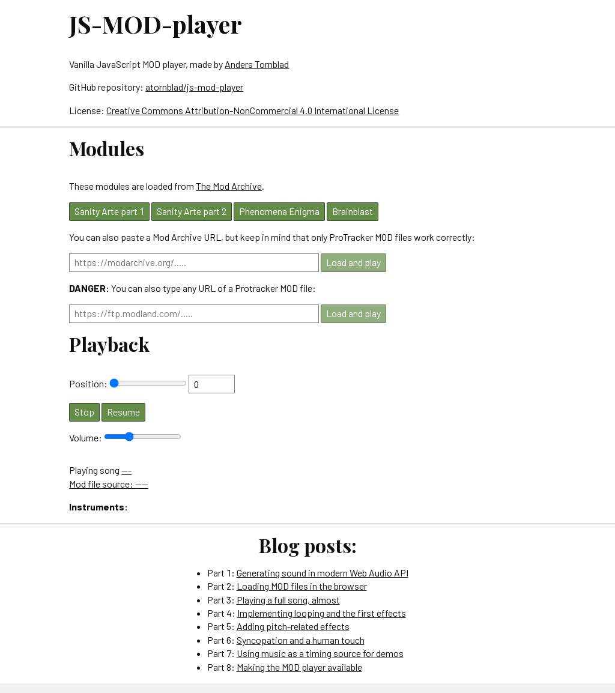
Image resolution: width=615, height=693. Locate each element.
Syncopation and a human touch (301, 640)
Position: (89, 384)
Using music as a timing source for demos (320, 653)
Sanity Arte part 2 (191, 211)
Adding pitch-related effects (293, 626)
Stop (84, 411)
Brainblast (352, 211)
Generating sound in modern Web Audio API (322, 572)
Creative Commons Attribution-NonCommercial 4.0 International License (252, 110)
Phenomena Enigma (279, 211)
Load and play (353, 262)
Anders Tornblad (257, 64)
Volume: (86, 437)
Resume (123, 411)
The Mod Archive (229, 186)
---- (141, 483)
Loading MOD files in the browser (302, 586)
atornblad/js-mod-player (194, 86)
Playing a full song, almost (288, 599)
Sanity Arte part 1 (109, 211)
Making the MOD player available (299, 667)
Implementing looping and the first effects (321, 613)
